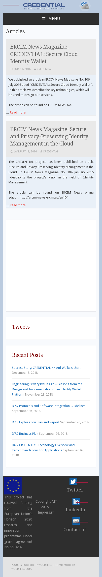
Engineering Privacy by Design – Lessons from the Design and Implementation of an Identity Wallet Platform (47, 389)
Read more (18, 112)
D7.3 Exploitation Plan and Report (35, 422)
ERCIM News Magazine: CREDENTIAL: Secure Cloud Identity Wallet (44, 54)
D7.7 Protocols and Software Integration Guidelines (48, 406)
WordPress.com (21, 569)
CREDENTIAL (44, 69)
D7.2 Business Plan (25, 433)
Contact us (75, 529)
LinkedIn (75, 509)
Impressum (46, 512)
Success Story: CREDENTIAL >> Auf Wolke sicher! (46, 368)
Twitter (75, 489)
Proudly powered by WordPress (31, 565)
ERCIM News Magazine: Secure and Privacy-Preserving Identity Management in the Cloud (49, 136)
